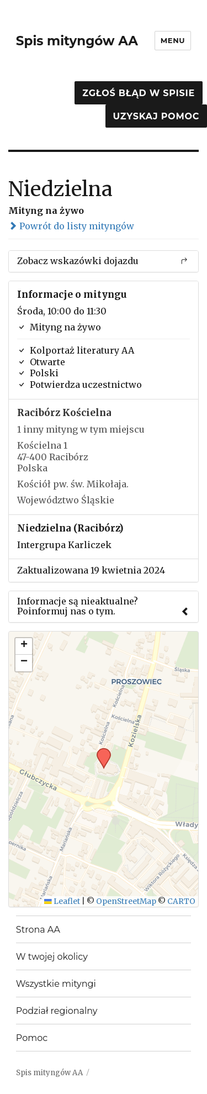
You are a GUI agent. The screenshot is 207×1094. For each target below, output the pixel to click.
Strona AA (38, 929)
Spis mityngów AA (77, 41)
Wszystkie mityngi (56, 984)
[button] (100, 751)
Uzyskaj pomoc (156, 116)
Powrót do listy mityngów (71, 226)
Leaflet (62, 901)
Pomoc (31, 1038)
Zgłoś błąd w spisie (138, 93)
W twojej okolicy (52, 956)
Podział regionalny (57, 1011)
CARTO (181, 901)
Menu (173, 40)
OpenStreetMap (126, 901)
